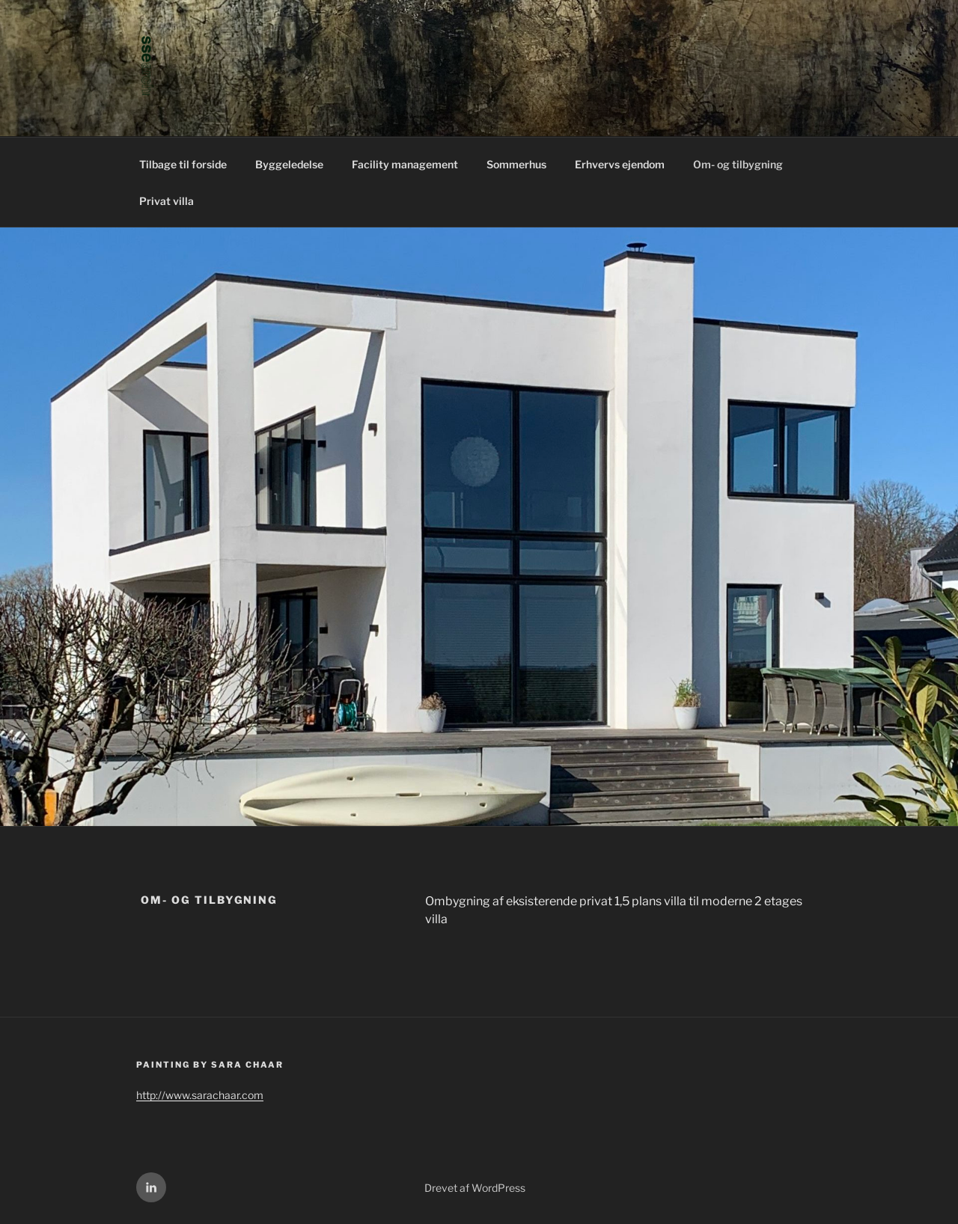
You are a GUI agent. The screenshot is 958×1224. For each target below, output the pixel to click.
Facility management (405, 164)
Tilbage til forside (183, 164)
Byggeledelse (289, 164)
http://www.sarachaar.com (199, 1095)
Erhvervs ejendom (620, 164)
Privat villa (166, 201)
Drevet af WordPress (474, 1187)
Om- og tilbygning (738, 164)
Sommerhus (516, 164)
